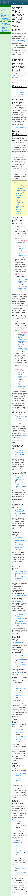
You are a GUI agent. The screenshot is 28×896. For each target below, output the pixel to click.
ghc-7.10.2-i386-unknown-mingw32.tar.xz (19, 484)
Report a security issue (5, 16)
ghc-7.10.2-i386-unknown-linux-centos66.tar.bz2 (22, 253)
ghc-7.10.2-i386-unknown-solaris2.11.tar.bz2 (20, 686)
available (22, 435)
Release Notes (19, 89)
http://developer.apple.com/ (19, 595)
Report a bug (4, 18)
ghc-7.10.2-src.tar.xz (20, 821)
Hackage (3, 34)
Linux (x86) (19, 185)
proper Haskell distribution (19, 40)
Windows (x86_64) (21, 197)
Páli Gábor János (16, 601)
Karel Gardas (15, 680)
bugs (13, 439)
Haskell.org (4, 23)
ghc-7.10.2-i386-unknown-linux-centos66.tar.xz (22, 246)
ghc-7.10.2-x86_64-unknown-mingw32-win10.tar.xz (20, 511)
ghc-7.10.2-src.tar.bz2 (21, 825)
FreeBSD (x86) (20, 202)
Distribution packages (20, 92)
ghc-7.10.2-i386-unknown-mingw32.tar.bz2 (19, 477)
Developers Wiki (5, 19)
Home (2, 7)
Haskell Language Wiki (6, 25)
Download (3, 14)
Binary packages (19, 94)
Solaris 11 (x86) (20, 206)
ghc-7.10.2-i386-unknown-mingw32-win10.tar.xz (20, 452)
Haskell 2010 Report (4, 28)
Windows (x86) (20, 192)
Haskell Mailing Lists (5, 31)
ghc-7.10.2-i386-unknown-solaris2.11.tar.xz (19, 693)
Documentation (5, 11)
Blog (2, 12)
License (3, 9)
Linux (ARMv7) (20, 188)
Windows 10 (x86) (20, 190)
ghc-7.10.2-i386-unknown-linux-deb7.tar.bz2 (22, 281)
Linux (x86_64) (20, 186)
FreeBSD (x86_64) (21, 204)
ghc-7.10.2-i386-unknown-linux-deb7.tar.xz (22, 288)
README (19, 632)
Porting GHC (15, 891)
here (20, 178)
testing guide (15, 842)
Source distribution (20, 96)
